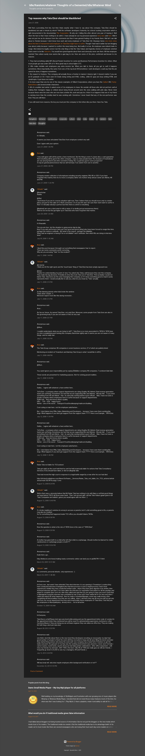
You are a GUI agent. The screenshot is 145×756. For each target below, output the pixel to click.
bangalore (32, 119)
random (103, 119)
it (96, 119)
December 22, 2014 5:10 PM (47, 666)
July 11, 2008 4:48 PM (44, 355)
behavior (42, 119)
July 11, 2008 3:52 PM (44, 339)
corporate (63, 119)
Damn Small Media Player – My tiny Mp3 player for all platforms (56, 688)
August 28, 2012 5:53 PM (46, 628)
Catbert (105, 82)
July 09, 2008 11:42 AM (45, 239)
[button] (115, 18)
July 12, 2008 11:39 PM (45, 417)
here (99, 36)
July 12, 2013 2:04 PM (44, 653)
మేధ (38, 153)
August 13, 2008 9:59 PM (46, 530)
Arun (38, 245)
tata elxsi (32, 123)
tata (110, 119)
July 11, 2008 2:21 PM (44, 318)
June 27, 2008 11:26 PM (45, 183)
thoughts (42, 123)
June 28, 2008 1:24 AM (45, 214)
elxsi (78, 119)
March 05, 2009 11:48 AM (46, 575)
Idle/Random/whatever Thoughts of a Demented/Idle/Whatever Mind (70, 5)
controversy (52, 119)
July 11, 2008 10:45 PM (45, 378)
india (85, 119)
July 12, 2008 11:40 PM (45, 455)
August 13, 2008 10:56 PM (46, 545)
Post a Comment (36, 671)
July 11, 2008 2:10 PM (44, 282)
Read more (112, 706)
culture (72, 119)
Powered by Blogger (72, 742)
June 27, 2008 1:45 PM (45, 147)
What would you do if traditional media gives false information (56, 713)
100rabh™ (40, 189)
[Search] (119, 6)
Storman (77, 746)
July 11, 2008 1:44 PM (44, 255)
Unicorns (47, 51)
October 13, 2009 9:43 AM (46, 606)
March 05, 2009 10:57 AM (46, 562)
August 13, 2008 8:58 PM (46, 517)
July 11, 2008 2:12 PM (44, 299)
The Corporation (63, 33)
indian (91, 119)
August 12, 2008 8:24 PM (46, 484)
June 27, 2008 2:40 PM (45, 166)
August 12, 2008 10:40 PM (46, 501)
